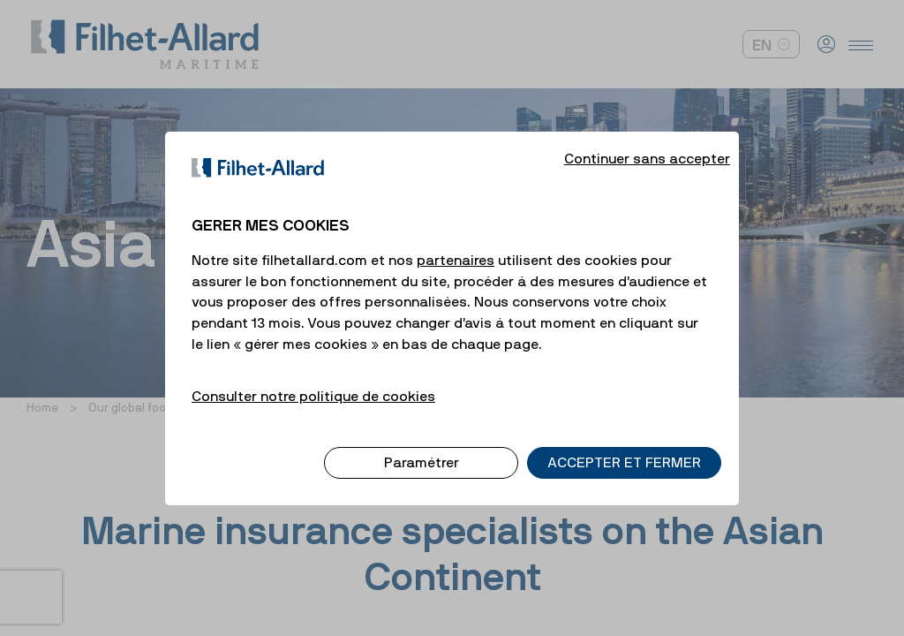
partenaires (455, 245)
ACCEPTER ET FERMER (624, 448)
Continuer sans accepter (647, 143)
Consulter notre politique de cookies (313, 381)
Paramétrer (421, 448)
